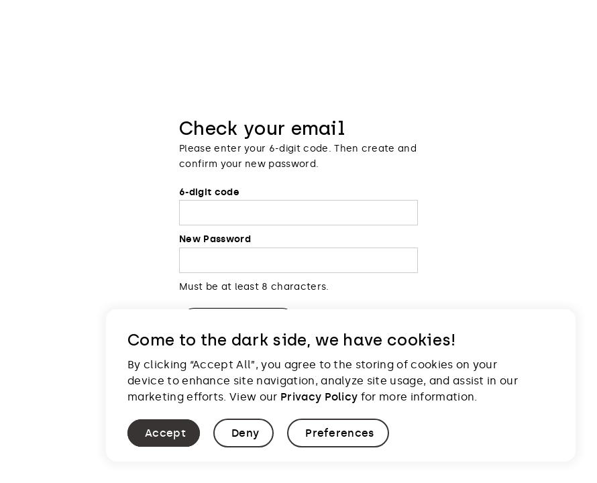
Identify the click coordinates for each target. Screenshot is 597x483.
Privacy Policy (319, 396)
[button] (163, 433)
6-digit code (209, 192)
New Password (215, 239)
